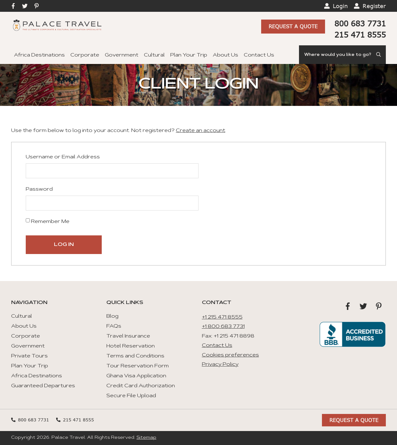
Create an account (200, 130)
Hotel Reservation (130, 346)
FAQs (113, 326)
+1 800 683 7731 (223, 326)
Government (121, 55)
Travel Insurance (128, 336)
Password (39, 189)
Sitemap (146, 438)
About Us (225, 55)
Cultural (154, 55)
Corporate (84, 55)
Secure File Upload (131, 395)
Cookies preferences (230, 355)
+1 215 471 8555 (222, 317)
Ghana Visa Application (136, 376)
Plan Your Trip (188, 55)
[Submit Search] (379, 55)
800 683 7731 (360, 23)
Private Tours (29, 356)
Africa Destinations (39, 55)
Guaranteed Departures (43, 386)
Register (374, 5)
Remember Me (47, 221)
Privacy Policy (220, 364)
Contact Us (259, 55)
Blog (112, 316)
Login (340, 5)
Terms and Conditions (135, 356)
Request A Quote (293, 27)
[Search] (342, 54)
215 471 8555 (360, 34)
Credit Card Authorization (140, 386)
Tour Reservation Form (137, 366)
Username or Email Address (63, 157)
